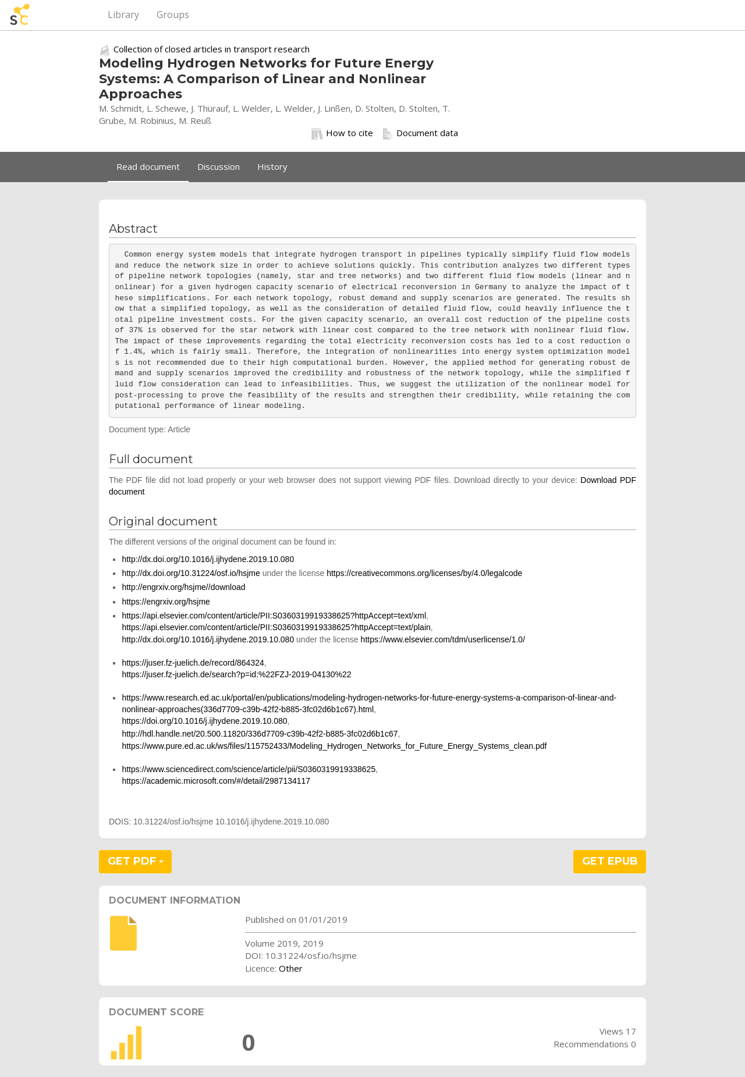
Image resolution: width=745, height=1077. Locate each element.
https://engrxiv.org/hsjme (166, 601)
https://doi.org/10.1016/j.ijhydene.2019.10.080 (204, 721)
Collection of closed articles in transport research (211, 49)
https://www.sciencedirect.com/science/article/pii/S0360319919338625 (248, 769)
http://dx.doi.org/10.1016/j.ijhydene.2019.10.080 (208, 559)
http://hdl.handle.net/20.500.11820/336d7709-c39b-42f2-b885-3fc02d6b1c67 (260, 733)
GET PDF (136, 861)
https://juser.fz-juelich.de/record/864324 (193, 662)
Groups (173, 14)
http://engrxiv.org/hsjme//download (183, 587)
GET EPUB (610, 861)
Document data (420, 133)
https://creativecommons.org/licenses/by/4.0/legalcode (424, 573)
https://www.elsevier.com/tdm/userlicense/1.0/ (443, 639)
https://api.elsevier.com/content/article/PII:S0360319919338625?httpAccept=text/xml (274, 615)
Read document (148, 166)
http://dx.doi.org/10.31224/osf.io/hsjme (191, 573)
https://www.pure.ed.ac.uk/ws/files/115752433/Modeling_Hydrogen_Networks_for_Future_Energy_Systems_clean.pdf (334, 746)
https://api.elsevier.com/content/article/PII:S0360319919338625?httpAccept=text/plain (276, 627)
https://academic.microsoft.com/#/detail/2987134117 (216, 780)
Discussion (218, 166)
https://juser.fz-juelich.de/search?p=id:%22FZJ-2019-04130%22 (236, 674)
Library (123, 14)
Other (291, 968)
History (272, 166)
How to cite (342, 133)
